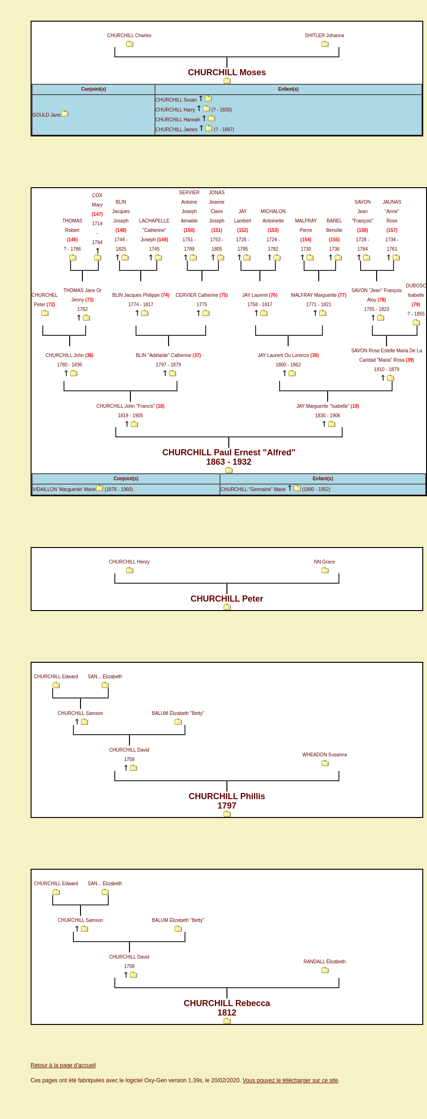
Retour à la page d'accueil (63, 1065)
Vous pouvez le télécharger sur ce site (290, 1080)
